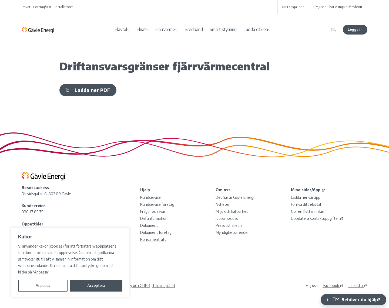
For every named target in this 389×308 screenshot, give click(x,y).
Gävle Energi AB (38, 29)
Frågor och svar (152, 211)
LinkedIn (357, 285)
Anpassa (43, 285)
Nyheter (223, 204)
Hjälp (145, 189)
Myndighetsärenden (233, 232)
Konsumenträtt (153, 239)
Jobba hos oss (227, 218)
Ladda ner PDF (88, 90)
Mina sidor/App (308, 189)
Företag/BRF (42, 7)
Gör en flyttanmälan (307, 211)
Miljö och (232, 211)
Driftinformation (153, 218)
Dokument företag (156, 232)
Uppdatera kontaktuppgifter (317, 218)
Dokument (149, 225)
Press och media (229, 225)
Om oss (223, 189)
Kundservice (150, 197)
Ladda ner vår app (305, 197)
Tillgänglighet (163, 285)
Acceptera (96, 285)
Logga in (355, 30)
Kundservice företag (157, 204)
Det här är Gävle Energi (235, 197)
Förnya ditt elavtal (306, 204)
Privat (26, 7)
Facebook (333, 285)
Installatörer (64, 7)
